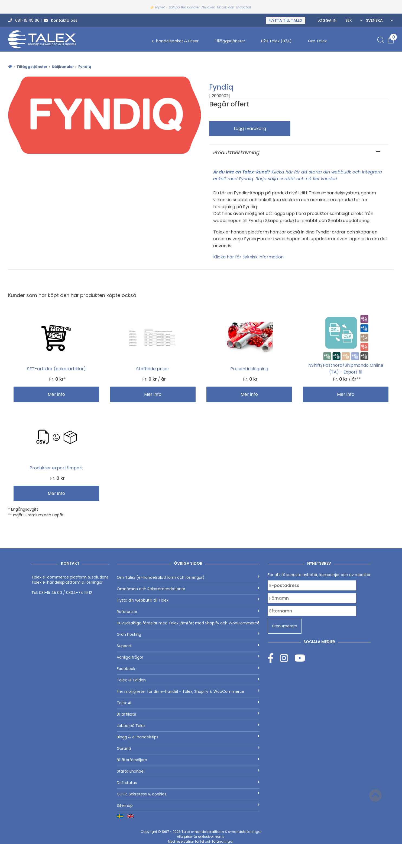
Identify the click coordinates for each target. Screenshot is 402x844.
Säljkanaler (63, 66)
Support (188, 646)
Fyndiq (84, 66)
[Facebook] (274, 657)
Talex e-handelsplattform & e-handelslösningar (221, 831)
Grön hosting (188, 634)
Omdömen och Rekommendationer (188, 589)
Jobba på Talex (188, 725)
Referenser (188, 611)
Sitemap (188, 805)
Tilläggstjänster (230, 41)
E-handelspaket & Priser (175, 41)
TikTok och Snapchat (233, 7)
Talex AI (188, 703)
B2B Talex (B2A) (276, 41)
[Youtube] (299, 657)
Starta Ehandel (188, 771)
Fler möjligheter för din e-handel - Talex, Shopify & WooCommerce (188, 691)
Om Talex (317, 41)
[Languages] (379, 20)
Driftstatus (188, 782)
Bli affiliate (188, 714)
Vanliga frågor (188, 657)
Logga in (326, 20)
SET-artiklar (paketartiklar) (56, 369)
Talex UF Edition (188, 680)
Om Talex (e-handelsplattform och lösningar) (188, 577)
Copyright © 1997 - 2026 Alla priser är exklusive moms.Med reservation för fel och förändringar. (201, 836)
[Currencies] (353, 20)
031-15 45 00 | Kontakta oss (42, 20)
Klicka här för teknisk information (248, 257)
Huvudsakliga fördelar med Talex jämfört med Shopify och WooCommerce (188, 623)
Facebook (188, 668)
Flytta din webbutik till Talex (188, 600)
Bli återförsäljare (188, 760)
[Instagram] (287, 657)
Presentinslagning (249, 369)
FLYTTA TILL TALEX (285, 20)
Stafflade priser (152, 369)
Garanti (188, 748)
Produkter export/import (56, 468)
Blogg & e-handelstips (188, 737)
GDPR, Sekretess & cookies (188, 794)
